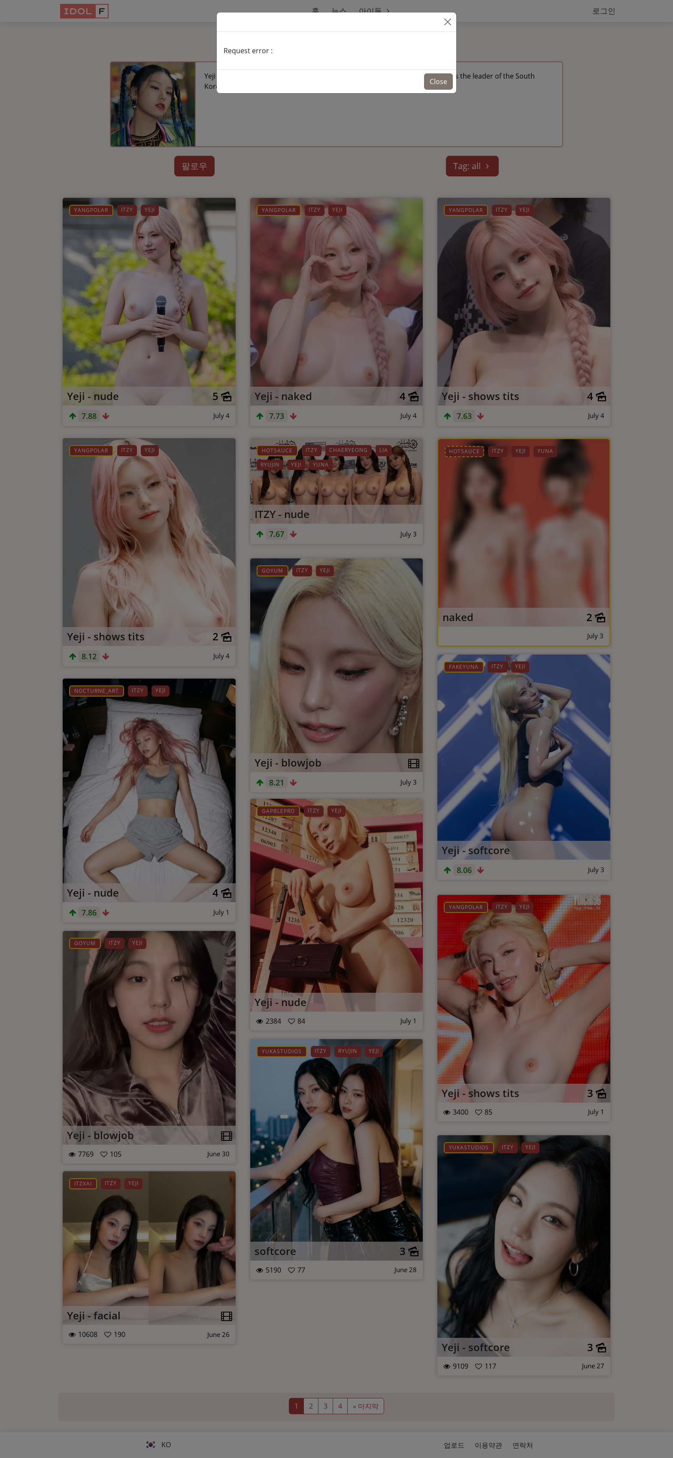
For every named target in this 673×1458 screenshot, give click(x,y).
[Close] (447, 21)
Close (438, 81)
